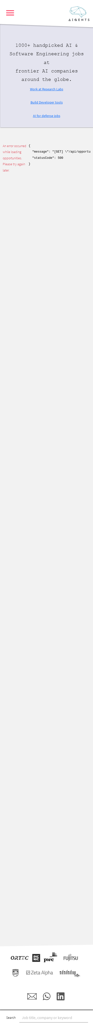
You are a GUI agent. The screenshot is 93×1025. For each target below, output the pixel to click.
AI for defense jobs (46, 116)
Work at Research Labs (46, 89)
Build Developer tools (47, 102)
